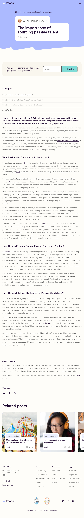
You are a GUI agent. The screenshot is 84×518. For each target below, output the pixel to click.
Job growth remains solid (14, 118)
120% (18, 172)
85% (44, 224)
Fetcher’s (6, 252)
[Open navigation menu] (80, 2)
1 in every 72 (14, 182)
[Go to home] (8, 3)
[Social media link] (3, 393)
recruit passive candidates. (68, 141)
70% (24, 163)
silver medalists (43, 323)
